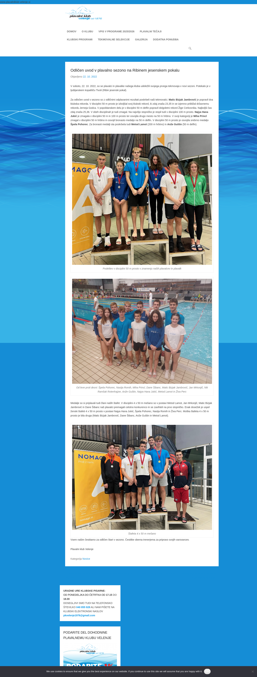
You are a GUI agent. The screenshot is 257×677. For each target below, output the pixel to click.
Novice (86, 559)
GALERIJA (141, 39)
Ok (207, 671)
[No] (252, 671)
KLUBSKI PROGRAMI (79, 39)
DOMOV (71, 31)
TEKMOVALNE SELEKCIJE (114, 39)
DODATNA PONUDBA (166, 39)
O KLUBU (87, 31)
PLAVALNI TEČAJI (151, 31)
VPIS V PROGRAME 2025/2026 (117, 31)
